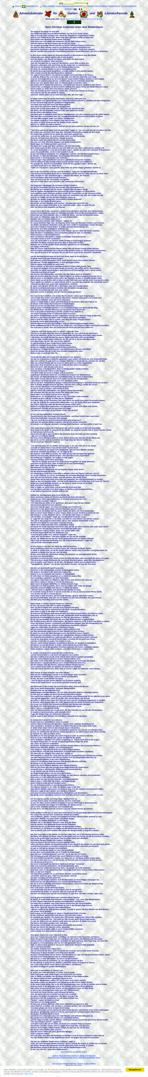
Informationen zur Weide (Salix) (74, 1052)
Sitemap (68, 9)
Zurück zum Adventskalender (64, 1064)
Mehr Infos (29, 1074)
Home (16, 6)
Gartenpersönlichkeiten (71, 6)
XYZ (100, 19)
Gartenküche (114, 6)
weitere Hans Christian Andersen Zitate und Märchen (74, 1056)
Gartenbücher (29, 6)
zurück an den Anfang (87, 1064)
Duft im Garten (101, 6)
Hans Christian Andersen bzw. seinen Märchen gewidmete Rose (74, 1058)
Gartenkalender (129, 6)
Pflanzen (89, 6)
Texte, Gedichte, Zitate (50, 6)
